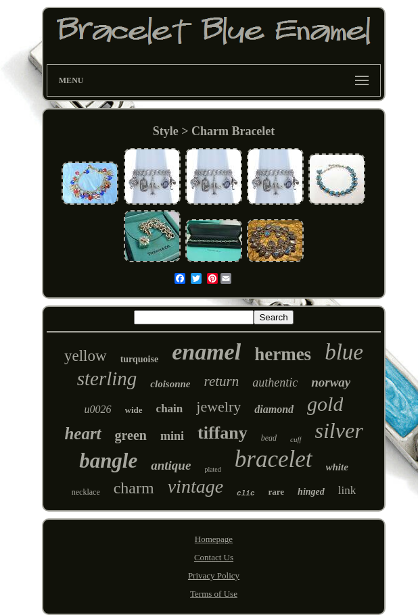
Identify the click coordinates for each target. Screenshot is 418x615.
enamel (206, 351)
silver (339, 430)
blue (344, 352)
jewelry (218, 406)
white (337, 467)
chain (169, 408)
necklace (86, 492)
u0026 (98, 409)
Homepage (214, 539)
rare (277, 492)
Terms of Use (213, 594)
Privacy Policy (213, 575)
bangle (108, 460)
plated (212, 469)
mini (172, 436)
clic (245, 493)
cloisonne (170, 383)
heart (82, 433)
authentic (275, 382)
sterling (107, 378)
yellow (85, 355)
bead (269, 438)
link (347, 490)
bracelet (273, 459)
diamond (274, 409)
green (131, 435)
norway (330, 382)
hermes (282, 354)
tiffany (223, 433)
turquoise (139, 359)
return (221, 381)
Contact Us (213, 557)
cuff (296, 439)
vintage (195, 486)
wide (134, 410)
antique (171, 465)
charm (134, 488)
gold (325, 404)
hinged (311, 492)
